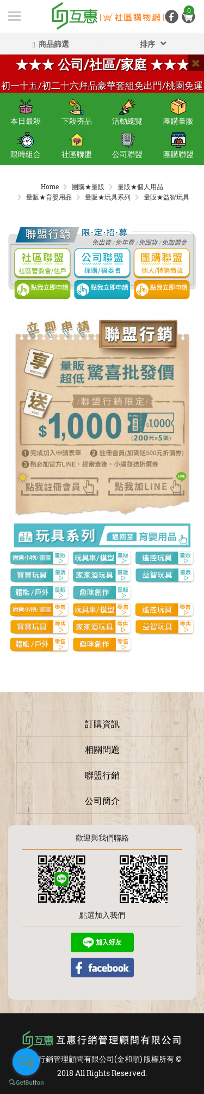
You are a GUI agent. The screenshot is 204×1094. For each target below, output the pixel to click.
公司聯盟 (127, 145)
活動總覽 (127, 112)
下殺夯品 (76, 112)
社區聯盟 (76, 145)
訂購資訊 (102, 723)
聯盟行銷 (102, 775)
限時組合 (25, 145)
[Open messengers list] (26, 1061)
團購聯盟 (178, 145)
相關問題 (102, 749)
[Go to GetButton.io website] (26, 1082)
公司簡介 (102, 800)
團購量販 (178, 112)
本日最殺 (25, 112)
